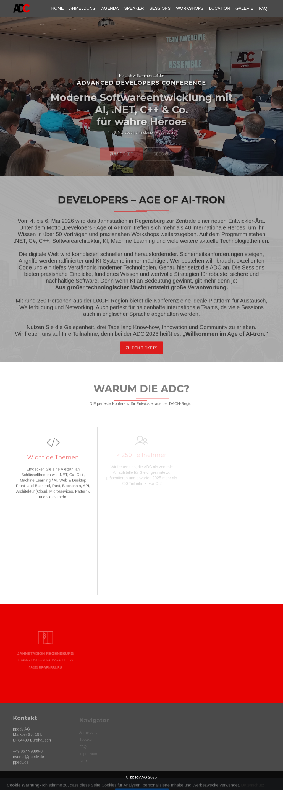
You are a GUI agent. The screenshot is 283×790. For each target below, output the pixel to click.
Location (219, 8)
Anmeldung (82, 8)
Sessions (160, 8)
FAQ (263, 8)
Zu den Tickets (142, 350)
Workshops (189, 8)
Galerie (244, 8)
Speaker (134, 8)
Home (57, 8)
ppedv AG (138, 777)
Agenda (110, 8)
